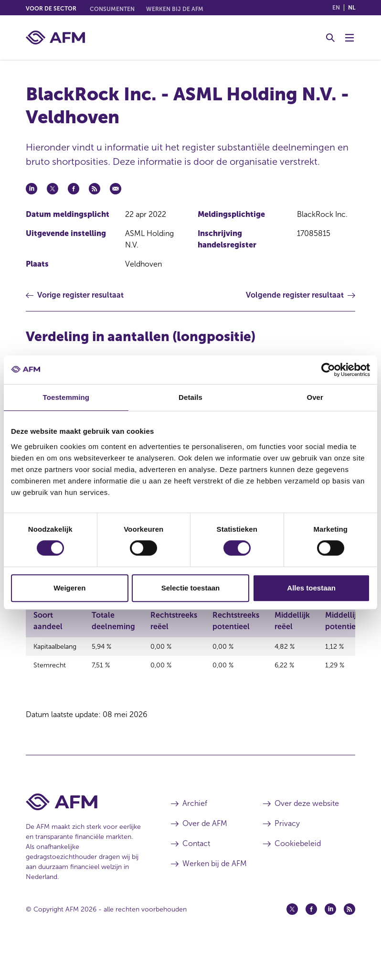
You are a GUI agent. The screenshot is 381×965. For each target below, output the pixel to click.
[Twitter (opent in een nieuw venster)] (292, 928)
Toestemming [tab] (66, 397)
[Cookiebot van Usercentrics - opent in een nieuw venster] (328, 370)
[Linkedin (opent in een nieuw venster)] (330, 928)
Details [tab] (190, 397)
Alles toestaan (311, 588)
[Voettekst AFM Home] (84, 821)
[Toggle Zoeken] (330, 37)
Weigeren (69, 588)
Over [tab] (315, 397)
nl (351, 7)
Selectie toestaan (190, 588)
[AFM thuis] (55, 37)
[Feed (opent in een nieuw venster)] (349, 928)
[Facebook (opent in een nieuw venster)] (311, 928)
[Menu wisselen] (349, 37)
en (336, 7)
